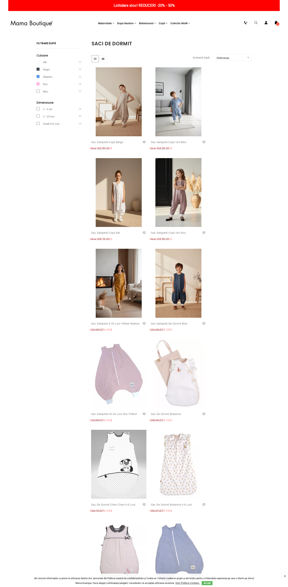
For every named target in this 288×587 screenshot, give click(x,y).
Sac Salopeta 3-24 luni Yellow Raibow (106, 207)
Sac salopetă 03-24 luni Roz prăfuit (186, 207)
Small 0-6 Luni (51, 140)
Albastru (47, 93)
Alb (45, 78)
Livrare (34, 516)
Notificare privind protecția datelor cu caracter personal (107, 516)
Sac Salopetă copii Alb (188, 134)
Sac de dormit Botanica (225, 207)
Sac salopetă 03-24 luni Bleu (228, 278)
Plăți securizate (34, 523)
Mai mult (96, 480)
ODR (165, 571)
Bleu (45, 108)
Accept (207, 583)
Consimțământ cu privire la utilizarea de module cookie (107, 523)
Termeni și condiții (107, 508)
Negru (46, 85)
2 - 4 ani (47, 125)
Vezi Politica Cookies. (187, 582)
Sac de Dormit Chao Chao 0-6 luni (104, 278)
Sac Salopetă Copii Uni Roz (230, 137)
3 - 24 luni (48, 133)
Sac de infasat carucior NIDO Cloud (229, 349)
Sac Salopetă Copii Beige (104, 137)
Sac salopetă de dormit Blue (143, 207)
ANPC (151, 571)
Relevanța (234, 74)
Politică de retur (34, 508)
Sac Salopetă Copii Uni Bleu (147, 137)
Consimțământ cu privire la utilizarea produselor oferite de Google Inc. (107, 532)
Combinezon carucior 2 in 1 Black (187, 349)
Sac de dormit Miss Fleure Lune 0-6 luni (187, 278)
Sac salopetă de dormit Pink (143, 349)
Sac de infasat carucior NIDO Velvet (105, 424)
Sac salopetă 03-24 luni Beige (104, 349)
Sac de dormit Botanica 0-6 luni (144, 278)
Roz (45, 100)
